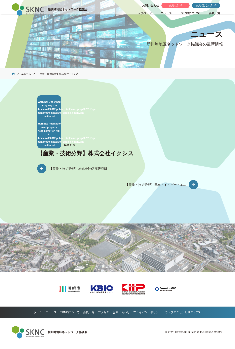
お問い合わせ (121, 315)
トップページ (143, 13)
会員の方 (175, 5)
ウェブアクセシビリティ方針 (183, 315)
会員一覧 (214, 13)
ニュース (166, 13)
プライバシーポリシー (147, 315)
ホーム (37, 315)
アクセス (103, 315)
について (190, 13)
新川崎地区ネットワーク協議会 (68, 9)
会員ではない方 (206, 5)
